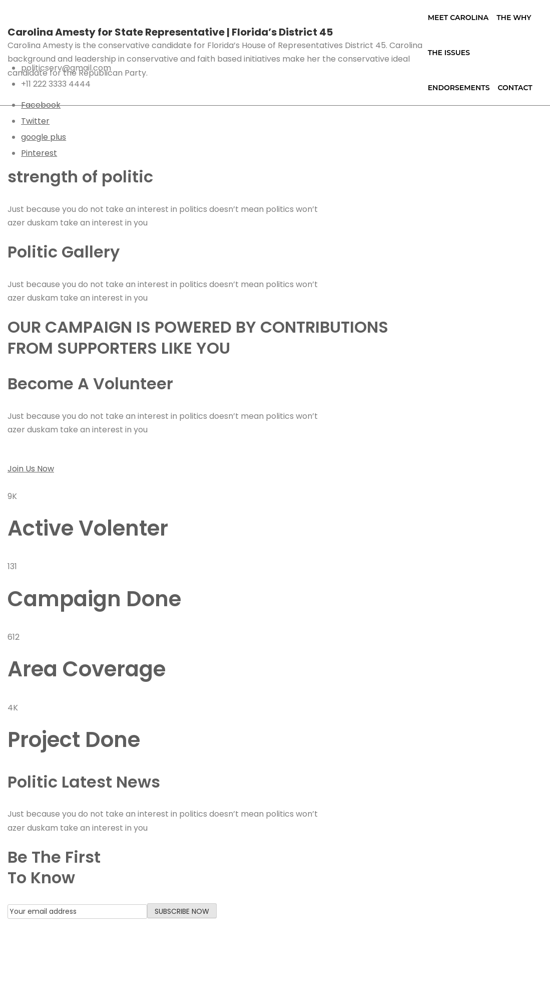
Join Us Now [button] (31, 468)
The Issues (449, 52)
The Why (513, 17)
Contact (514, 87)
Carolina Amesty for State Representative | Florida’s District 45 (170, 32)
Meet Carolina (458, 17)
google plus (43, 137)
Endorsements (459, 87)
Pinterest (39, 153)
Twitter (35, 121)
